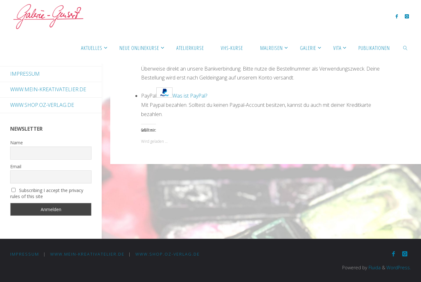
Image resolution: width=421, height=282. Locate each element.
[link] (405, 48)
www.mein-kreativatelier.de (48, 89)
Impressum (25, 73)
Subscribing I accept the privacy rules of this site (46, 193)
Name (16, 143)
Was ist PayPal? (190, 95)
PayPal (174, 95)
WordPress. (398, 268)
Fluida (374, 268)
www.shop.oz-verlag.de (42, 104)
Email (15, 166)
